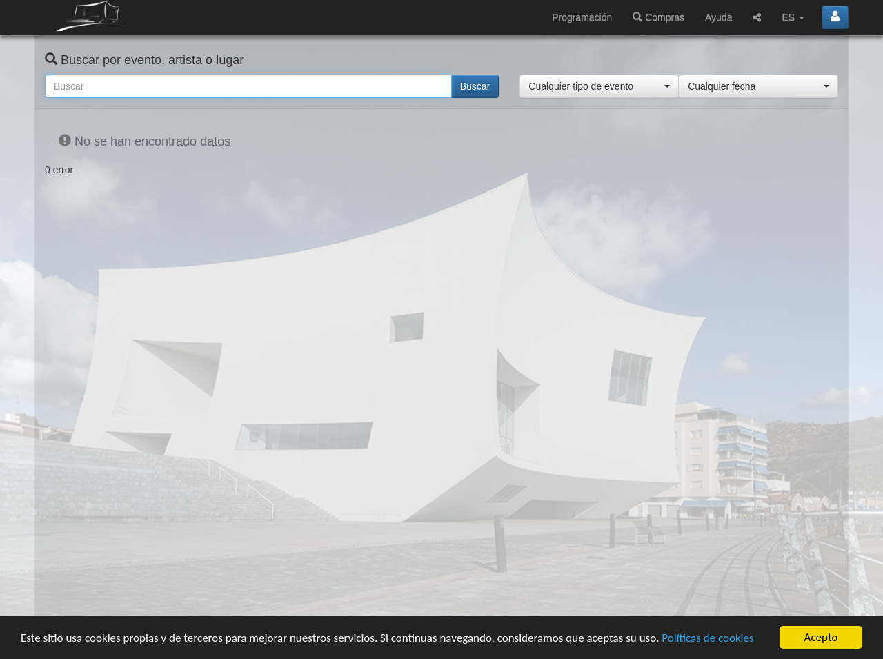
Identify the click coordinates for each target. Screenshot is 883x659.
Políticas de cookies (707, 638)
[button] (599, 86)
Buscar (475, 86)
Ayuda (718, 17)
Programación (582, 17)
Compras (658, 17)
